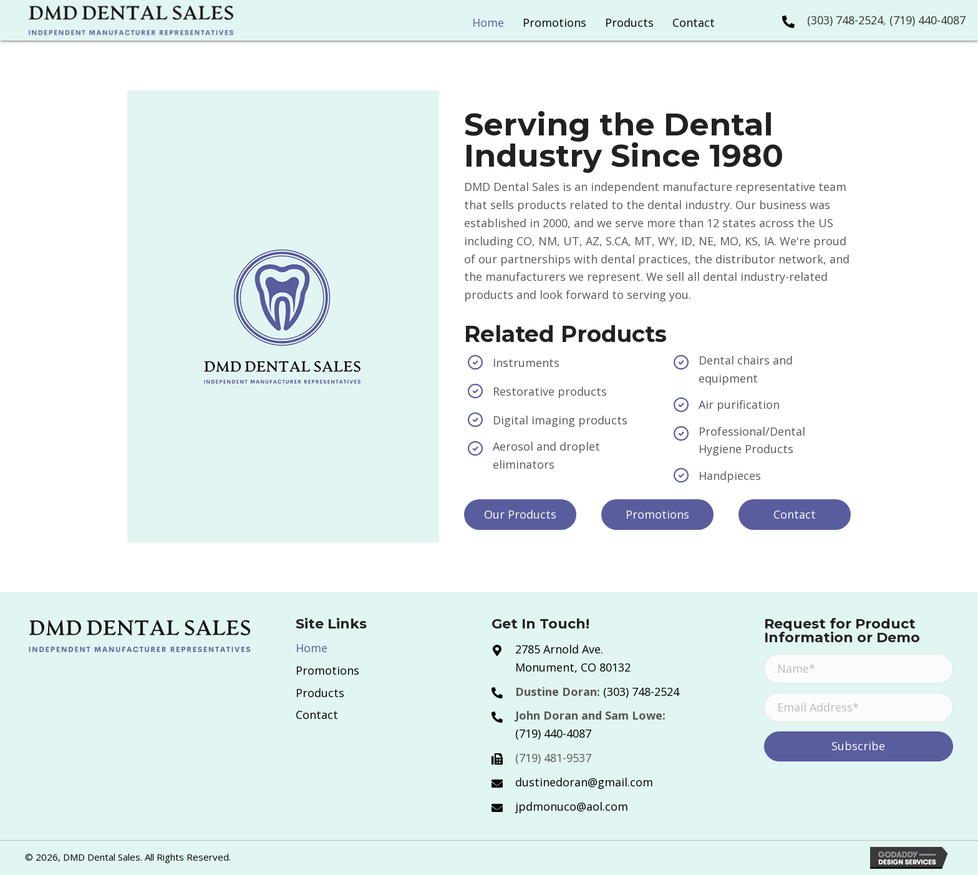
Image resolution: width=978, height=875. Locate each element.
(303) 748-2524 (845, 19)
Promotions (327, 670)
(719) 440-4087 (927, 19)
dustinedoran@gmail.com (584, 782)
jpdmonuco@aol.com (571, 806)
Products (320, 692)
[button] (520, 514)
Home (311, 647)
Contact (317, 714)
